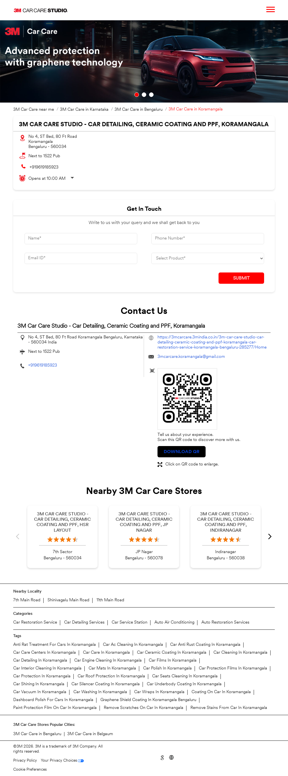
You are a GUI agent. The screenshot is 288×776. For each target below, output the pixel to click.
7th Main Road (26, 600)
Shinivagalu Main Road (68, 600)
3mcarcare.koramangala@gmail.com (191, 357)
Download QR (181, 452)
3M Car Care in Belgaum (90, 734)
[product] (207, 258)
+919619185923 (44, 167)
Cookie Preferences (30, 770)
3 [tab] (151, 94)
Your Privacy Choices (59, 761)
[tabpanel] (144, 61)
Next (270, 537)
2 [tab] (144, 94)
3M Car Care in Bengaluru (37, 734)
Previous (17, 537)
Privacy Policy (25, 761)
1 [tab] (136, 94)
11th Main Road (110, 600)
